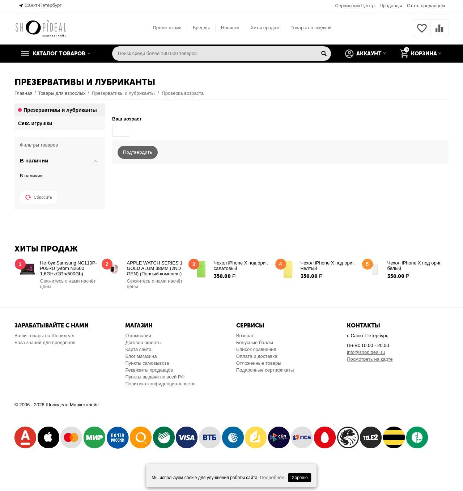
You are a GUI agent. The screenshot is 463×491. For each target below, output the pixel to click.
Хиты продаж (265, 27)
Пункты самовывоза (147, 363)
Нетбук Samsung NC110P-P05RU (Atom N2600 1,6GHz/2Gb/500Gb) (68, 268)
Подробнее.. (273, 477)
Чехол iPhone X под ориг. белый (414, 265)
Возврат (245, 335)
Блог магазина (141, 356)
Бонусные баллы (254, 342)
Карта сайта (138, 349)
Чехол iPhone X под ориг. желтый (328, 265)
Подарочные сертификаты (265, 370)
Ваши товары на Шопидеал (44, 335)
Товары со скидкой (310, 27)
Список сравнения (256, 349)
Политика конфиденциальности (160, 383)
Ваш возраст (127, 119)
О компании (138, 335)
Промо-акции (167, 27)
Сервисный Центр (354, 5)
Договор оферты (143, 342)
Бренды (201, 27)
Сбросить (38, 197)
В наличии (31, 175)
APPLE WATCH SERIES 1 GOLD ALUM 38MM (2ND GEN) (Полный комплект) (155, 268)
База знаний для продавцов (44, 342)
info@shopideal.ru (366, 352)
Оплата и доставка (256, 356)
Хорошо (300, 477)
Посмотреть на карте (370, 359)
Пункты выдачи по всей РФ (154, 377)
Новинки (230, 27)
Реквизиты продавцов (149, 370)
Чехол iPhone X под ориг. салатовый (241, 265)
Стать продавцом (426, 5)
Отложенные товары (258, 363)
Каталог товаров (59, 53)
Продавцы (390, 5)
